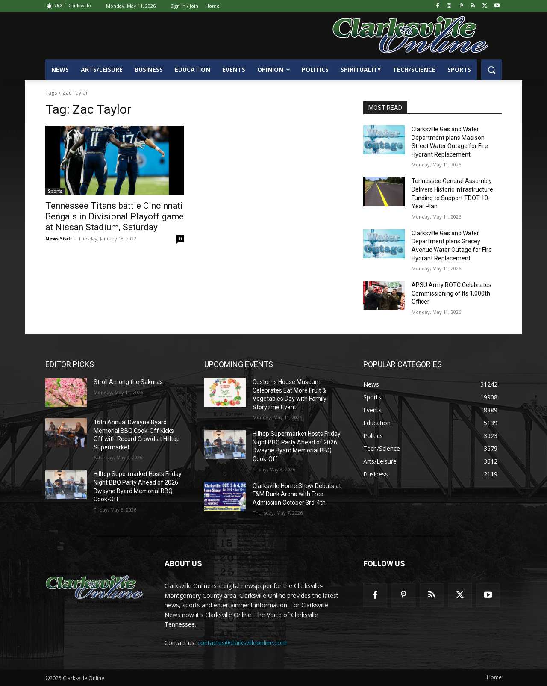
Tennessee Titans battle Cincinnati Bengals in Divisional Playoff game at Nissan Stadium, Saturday (114, 216)
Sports (55, 191)
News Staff (58, 238)
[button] (491, 69)
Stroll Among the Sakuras (128, 381)
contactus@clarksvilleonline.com (242, 643)
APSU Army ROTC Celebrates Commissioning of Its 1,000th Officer (451, 293)
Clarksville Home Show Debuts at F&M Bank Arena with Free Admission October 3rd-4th (297, 494)
